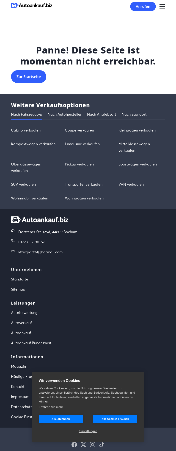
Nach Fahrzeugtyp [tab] (26, 114)
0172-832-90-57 (31, 242)
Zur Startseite (28, 76)
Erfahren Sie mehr (51, 407)
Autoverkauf (21, 323)
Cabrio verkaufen (26, 130)
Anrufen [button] (143, 6)
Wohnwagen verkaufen (84, 198)
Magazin (18, 366)
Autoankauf (21, 333)
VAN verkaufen (131, 184)
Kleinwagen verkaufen (137, 130)
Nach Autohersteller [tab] (65, 114)
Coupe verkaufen (79, 130)
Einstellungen (88, 431)
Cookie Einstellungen (29, 417)
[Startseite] (31, 6)
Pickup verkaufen (79, 164)
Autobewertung (24, 313)
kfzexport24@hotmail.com (40, 252)
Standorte (19, 279)
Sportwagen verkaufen (137, 164)
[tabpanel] (88, 164)
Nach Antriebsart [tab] (101, 114)
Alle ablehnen (61, 419)
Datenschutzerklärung (30, 407)
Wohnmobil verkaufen (29, 198)
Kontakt (18, 387)
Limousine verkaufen (82, 144)
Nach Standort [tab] (134, 114)
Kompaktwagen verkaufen (33, 144)
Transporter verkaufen (83, 184)
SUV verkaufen (23, 184)
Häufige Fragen (24, 376)
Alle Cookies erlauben (115, 418)
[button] (74, 444)
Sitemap (18, 289)
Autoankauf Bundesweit (31, 343)
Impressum (20, 397)
